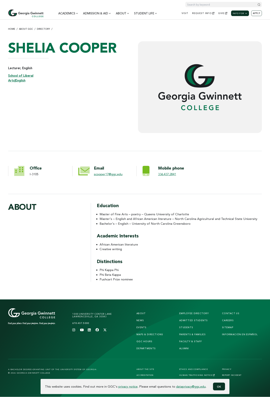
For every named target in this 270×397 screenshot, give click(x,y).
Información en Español (240, 334)
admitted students (193, 320)
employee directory (194, 313)
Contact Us (230, 313)
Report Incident (231, 375)
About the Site (145, 369)
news (140, 320)
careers (228, 320)
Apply (256, 13)
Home (11, 28)
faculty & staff (190, 341)
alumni (184, 348)
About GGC (26, 28)
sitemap (227, 327)
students (186, 327)
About (141, 313)
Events (141, 327)
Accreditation (145, 375)
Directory (43, 28)
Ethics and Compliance (193, 369)
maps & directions (149, 334)
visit (185, 13)
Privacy (226, 369)
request (203, 13)
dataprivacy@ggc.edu (191, 386)
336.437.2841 (167, 174)
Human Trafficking (197, 375)
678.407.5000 (80, 323)
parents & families (192, 334)
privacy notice (128, 386)
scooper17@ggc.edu (108, 174)
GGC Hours (144, 341)
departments (146, 348)
